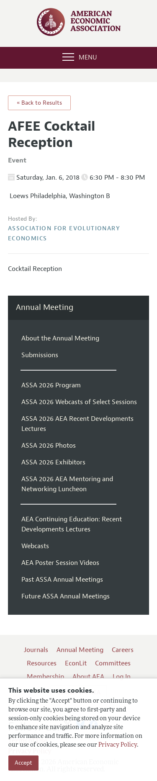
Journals (36, 650)
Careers (123, 650)
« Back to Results (39, 102)
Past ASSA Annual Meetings (62, 579)
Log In (122, 677)
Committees (113, 663)
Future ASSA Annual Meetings (65, 596)
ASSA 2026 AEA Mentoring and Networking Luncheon (67, 484)
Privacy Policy (117, 745)
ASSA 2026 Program (51, 385)
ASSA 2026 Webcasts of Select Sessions (79, 402)
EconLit (76, 663)
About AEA (88, 677)
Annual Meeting (44, 308)
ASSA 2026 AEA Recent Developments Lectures (77, 424)
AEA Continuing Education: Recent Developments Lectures (71, 524)
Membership (45, 677)
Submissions (39, 355)
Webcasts (35, 546)
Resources (42, 663)
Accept (23, 762)
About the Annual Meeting (60, 338)
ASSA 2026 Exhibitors (53, 462)
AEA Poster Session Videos (60, 563)
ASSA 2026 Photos (48, 445)
